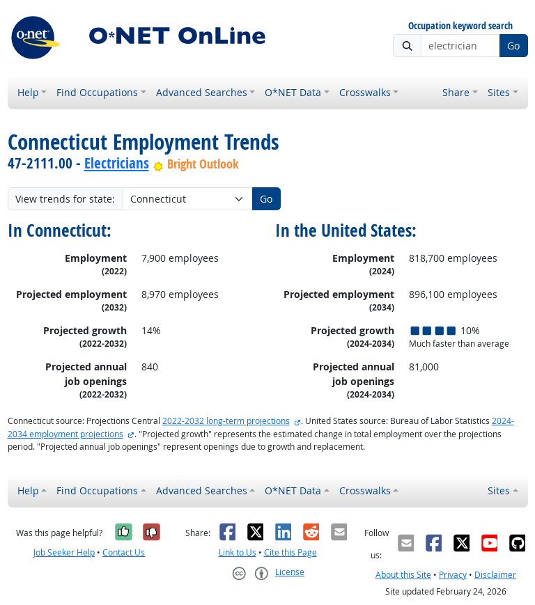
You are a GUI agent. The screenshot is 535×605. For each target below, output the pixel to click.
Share (456, 92)
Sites (499, 92)
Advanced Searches (201, 92)
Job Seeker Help (64, 552)
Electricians (116, 163)
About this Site (403, 575)
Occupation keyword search (460, 26)
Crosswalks (365, 92)
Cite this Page (290, 552)
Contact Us (123, 552)
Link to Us (237, 552)
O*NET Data (293, 92)
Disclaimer (495, 575)
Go (513, 45)
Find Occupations (97, 92)
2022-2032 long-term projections (226, 421)
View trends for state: (65, 198)
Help (28, 92)
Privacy (453, 575)
